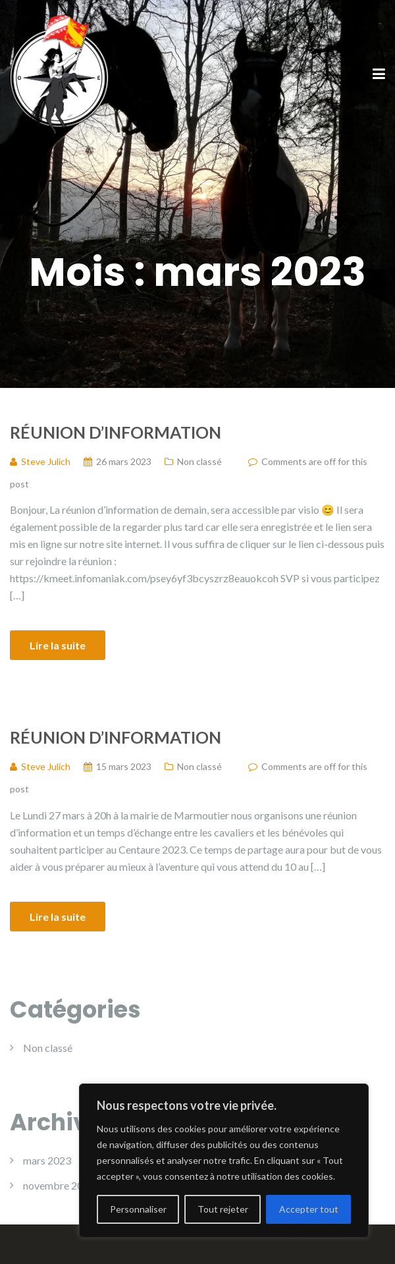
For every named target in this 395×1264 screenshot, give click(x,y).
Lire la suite (58, 645)
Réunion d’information (115, 432)
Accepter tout (308, 1209)
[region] (224, 1161)
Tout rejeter (223, 1209)
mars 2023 (47, 1160)
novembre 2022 (59, 1185)
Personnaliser (138, 1209)
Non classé (199, 461)
